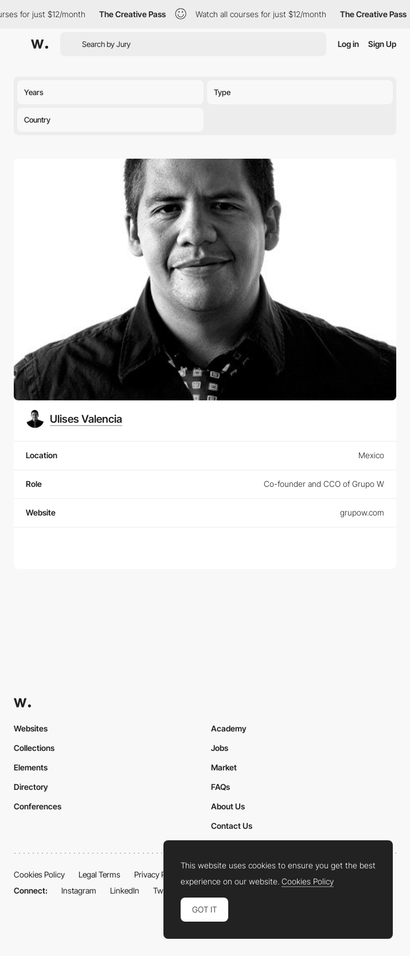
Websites (31, 728)
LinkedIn (124, 890)
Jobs (219, 748)
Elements (31, 767)
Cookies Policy (39, 874)
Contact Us (231, 826)
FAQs (220, 787)
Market (224, 767)
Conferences (37, 806)
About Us (228, 806)
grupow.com (362, 512)
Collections (34, 748)
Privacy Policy (158, 874)
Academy (229, 728)
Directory (31, 787)
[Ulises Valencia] (74, 419)
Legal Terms (99, 874)
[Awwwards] (39, 44)
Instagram (78, 890)
